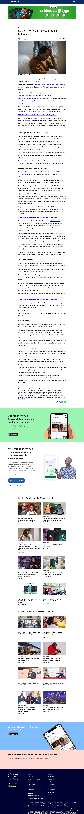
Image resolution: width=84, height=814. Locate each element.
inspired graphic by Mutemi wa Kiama (47, 84)
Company (30, 776)
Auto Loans (50, 781)
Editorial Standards (32, 787)
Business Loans (51, 779)
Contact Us (30, 793)
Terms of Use (31, 781)
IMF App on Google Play (29, 101)
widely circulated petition (27, 98)
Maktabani (21, 399)
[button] (74, 2)
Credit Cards (51, 795)
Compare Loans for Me (16, 480)
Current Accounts (52, 792)
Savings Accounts (52, 789)
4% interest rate (55, 221)
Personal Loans (51, 776)
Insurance (50, 787)
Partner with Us (31, 789)
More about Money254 (16, 485)
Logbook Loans (51, 784)
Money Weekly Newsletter (34, 779)
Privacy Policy (31, 784)
